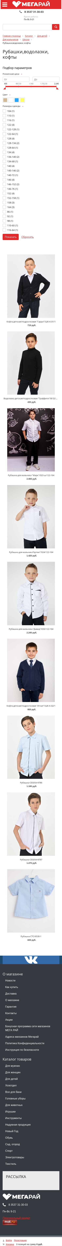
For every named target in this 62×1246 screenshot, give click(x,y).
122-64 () (12, 133)
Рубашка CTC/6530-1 (31, 936)
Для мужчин (12, 1065)
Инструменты (13, 1118)
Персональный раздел (16, 1218)
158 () (10, 202)
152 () (10, 193)
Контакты (11, 1013)
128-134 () (13, 143)
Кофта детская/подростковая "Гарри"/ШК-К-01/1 (31, 321)
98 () (10, 220)
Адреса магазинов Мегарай (22, 1036)
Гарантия (10, 1006)
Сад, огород (12, 1144)
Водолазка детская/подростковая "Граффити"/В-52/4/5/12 (33, 398)
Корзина (10, 1244)
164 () (10, 207)
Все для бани (13, 1092)
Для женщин (13, 1072)
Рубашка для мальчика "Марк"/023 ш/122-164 (31, 475)
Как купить (11, 987)
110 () (10, 115)
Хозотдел (11, 1085)
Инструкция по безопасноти (22, 1049)
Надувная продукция (18, 1124)
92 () (10, 216)
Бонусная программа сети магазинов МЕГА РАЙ (27, 1028)
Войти (9, 1240)
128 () (10, 138)
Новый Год (11, 1131)
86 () (10, 211)
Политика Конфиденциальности (24, 1043)
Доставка (11, 993)
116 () (10, 120)
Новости (10, 980)
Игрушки (10, 1111)
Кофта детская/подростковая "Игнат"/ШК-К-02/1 (31, 705)
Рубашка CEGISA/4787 (31, 859)
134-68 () (12, 161)
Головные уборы (15, 1098)
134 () (10, 152)
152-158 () (13, 198)
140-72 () (12, 175)
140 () (10, 165)
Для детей (11, 1079)
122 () (10, 124)
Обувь (9, 1137)
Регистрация (20, 1240)
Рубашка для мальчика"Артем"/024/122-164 (31, 552)
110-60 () (12, 225)
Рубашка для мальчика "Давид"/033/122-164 (31, 628)
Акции (9, 1019)
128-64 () (12, 147)
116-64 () (12, 230)
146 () (10, 179)
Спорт (9, 1150)
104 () (10, 111)
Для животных (13, 1105)
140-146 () (13, 170)
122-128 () (13, 129)
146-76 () (12, 188)
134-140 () (13, 156)
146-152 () (13, 184)
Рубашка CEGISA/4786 (31, 782)
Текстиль (10, 1163)
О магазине (12, 1000)
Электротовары (14, 1157)
